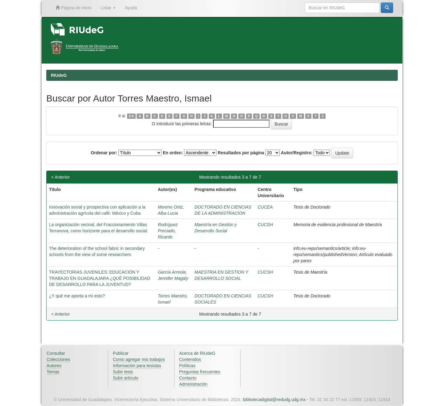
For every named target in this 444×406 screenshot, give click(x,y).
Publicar (121, 353)
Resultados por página (241, 152)
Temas (53, 371)
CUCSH (265, 224)
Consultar (56, 353)
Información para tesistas (137, 365)
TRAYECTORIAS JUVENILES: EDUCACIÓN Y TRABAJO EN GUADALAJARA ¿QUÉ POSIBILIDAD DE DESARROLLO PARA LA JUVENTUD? (99, 278)
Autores (54, 365)
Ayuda (131, 7)
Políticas (187, 365)
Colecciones (58, 359)
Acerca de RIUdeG (197, 353)
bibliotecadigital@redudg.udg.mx (274, 399)
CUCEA (265, 207)
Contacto (187, 377)
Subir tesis (123, 371)
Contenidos (190, 359)
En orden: (173, 152)
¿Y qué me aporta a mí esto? (77, 295)
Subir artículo (125, 377)
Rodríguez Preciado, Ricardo (168, 230)
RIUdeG (59, 75)
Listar (108, 7)
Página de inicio (74, 7)
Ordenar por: (104, 152)
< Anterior (60, 177)
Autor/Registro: (297, 152)
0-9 (131, 116)
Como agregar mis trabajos (139, 359)
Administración (193, 384)
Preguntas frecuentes (199, 371)
